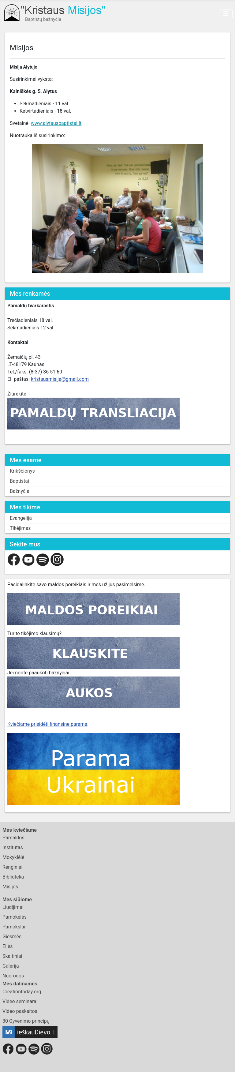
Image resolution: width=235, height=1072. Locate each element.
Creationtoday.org (21, 992)
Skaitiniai (12, 956)
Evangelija (21, 518)
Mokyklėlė (13, 857)
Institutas (12, 847)
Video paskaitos (19, 1011)
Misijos (10, 887)
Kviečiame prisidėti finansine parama (47, 724)
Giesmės (11, 936)
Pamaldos (13, 838)
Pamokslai (13, 927)
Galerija (10, 966)
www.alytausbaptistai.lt (56, 123)
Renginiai (12, 867)
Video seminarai (20, 1001)
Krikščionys (22, 471)
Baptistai (19, 481)
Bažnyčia (19, 491)
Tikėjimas (20, 528)
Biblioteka (13, 877)
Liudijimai (13, 907)
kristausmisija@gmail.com (60, 379)
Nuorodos (13, 976)
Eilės (7, 946)
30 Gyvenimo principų (26, 1021)
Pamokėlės (14, 917)
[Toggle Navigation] (226, 13)
